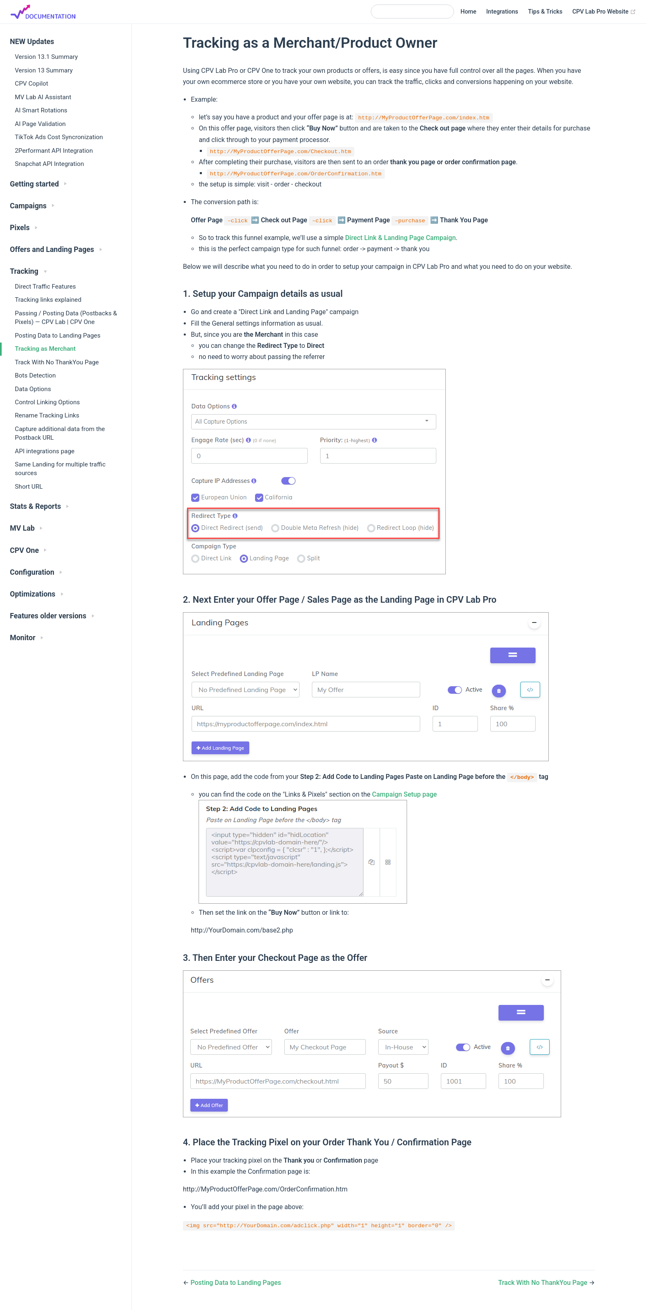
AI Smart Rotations (41, 110)
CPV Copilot (31, 83)
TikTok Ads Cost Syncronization (59, 137)
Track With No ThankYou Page (57, 362)
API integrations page (45, 451)
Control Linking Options (47, 402)
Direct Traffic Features (45, 286)
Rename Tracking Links (47, 415)
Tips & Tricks (545, 11)
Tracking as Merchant (45, 348)
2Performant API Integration (54, 150)
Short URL (29, 486)
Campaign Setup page (404, 794)
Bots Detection (35, 375)
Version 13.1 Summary (46, 57)
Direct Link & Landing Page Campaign (400, 238)
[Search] (412, 12)
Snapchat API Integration (49, 164)
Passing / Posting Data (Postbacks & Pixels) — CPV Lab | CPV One (66, 318)
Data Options (33, 389)
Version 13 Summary (44, 70)
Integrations (502, 11)
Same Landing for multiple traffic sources (60, 469)
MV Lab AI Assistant (43, 97)
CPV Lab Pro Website (604, 11)
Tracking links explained (48, 299)
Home (469, 11)
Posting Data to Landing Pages (58, 335)
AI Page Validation (40, 124)
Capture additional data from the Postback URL (60, 433)
